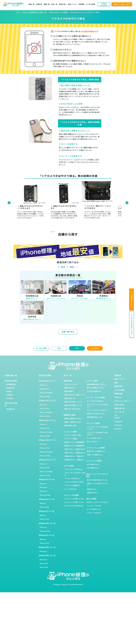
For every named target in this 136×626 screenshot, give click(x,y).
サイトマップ (119, 412)
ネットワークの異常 (93, 460)
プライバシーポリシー (122, 401)
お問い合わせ (119, 404)
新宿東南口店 (11, 384)
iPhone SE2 (44, 563)
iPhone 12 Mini (45, 455)
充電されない (91, 489)
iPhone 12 (43, 444)
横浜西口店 (11, 409)
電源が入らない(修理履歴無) (74, 442)
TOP (18, 12)
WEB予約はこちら (131, 324)
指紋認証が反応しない (95, 417)
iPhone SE (43, 559)
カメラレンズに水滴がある (74, 506)
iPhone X (43, 483)
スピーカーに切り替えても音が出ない (97, 433)
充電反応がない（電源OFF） (74, 460)
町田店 (9, 391)
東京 (63, 267)
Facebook (118, 425)
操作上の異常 (91, 498)
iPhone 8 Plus (44, 507)
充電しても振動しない (95, 455)
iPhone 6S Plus (45, 531)
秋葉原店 (10, 395)
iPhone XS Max (45, 495)
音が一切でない (92, 441)
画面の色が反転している (73, 405)
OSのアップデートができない (97, 502)
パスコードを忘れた (94, 513)
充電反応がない (92, 492)
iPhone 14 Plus (45, 416)
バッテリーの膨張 (70, 438)
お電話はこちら (131, 299)
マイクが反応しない (94, 438)
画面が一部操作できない (73, 422)
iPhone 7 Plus (44, 519)
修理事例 (82, 4)
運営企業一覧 (119, 408)
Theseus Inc (65, 584)
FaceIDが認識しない (94, 391)
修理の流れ (62, 4)
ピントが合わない (70, 489)
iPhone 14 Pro (45, 408)
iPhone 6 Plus (44, 543)
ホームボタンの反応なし (95, 401)
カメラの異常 (69, 465)
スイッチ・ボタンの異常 (95, 397)
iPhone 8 (43, 503)
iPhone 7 (43, 515)
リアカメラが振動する (72, 485)
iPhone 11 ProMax (46, 471)
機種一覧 (47, 4)
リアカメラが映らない (72, 478)
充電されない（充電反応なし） (75, 453)
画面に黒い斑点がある (72, 409)
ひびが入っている (70, 384)
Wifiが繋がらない (93, 464)
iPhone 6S (43, 527)
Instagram (118, 421)
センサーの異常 (92, 380)
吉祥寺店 (10, 398)
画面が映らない (70, 388)
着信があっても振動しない (96, 451)
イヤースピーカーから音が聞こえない (97, 428)
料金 (59, 348)
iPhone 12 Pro (45, 448)
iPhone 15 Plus (45, 396)
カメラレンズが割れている (74, 498)
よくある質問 (90, 4)
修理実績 (117, 375)
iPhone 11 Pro (45, 468)
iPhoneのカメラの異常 (58, 12)
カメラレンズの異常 (71, 495)
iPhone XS (43, 491)
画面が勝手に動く (70, 425)
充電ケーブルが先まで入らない (97, 484)
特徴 (116, 382)
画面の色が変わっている (73, 402)
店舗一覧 (32, 4)
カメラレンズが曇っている (73, 502)
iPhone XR (43, 487)
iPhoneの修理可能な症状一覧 (35, 12)
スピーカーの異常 (93, 423)
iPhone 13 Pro (45, 428)
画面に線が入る (70, 398)
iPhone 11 (43, 464)
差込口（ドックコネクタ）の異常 (97, 475)
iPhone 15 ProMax (46, 392)
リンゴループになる (94, 506)
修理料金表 (118, 393)
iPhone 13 (43, 424)
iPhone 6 (43, 539)
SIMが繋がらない (93, 468)
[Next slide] (126, 202)
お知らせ (117, 397)
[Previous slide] (9, 202)
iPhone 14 (43, 404)
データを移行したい (94, 509)
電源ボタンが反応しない (95, 413)
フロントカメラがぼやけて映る (74, 474)
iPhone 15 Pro (45, 389)
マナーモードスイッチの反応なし (97, 405)
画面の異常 (68, 380)
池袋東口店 (11, 388)
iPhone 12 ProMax (46, 452)
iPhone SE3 (44, 567)
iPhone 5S (43, 551)
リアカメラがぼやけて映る (74, 482)
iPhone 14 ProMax (46, 412)
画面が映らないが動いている (74, 395)
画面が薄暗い (69, 391)
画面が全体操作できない (73, 418)
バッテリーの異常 (70, 431)
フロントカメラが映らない (74, 469)
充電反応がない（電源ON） (74, 456)
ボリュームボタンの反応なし (97, 410)
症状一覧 (54, 4)
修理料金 (39, 4)
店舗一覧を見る (68, 331)
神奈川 (72, 267)
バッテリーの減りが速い (73, 435)
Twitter (117, 417)
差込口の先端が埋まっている (97, 480)
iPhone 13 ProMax (46, 432)
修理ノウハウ (72, 4)
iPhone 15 (43, 385)
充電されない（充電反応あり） (75, 449)
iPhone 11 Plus (45, 475)
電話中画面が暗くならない (96, 384)
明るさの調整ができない (95, 388)
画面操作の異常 (69, 415)
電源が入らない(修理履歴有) (74, 445)
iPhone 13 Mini (45, 436)
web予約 (95, 348)
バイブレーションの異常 (95, 447)
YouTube (117, 428)
